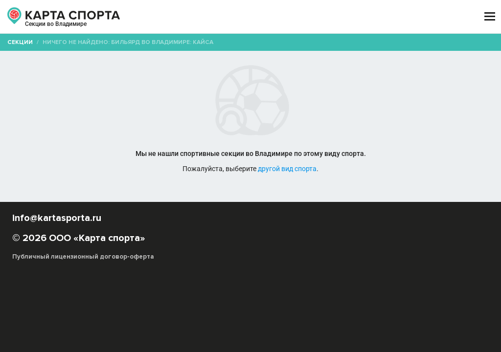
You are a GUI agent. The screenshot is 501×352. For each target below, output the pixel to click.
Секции (20, 42)
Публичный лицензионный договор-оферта (83, 257)
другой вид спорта (287, 169)
